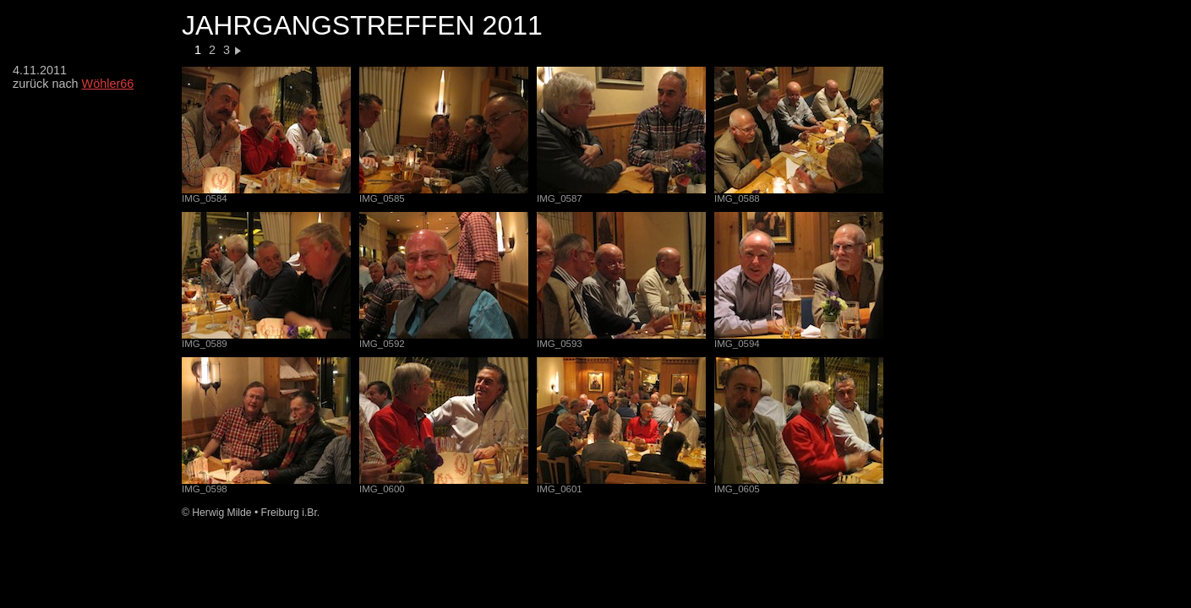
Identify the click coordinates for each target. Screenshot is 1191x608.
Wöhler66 (108, 83)
